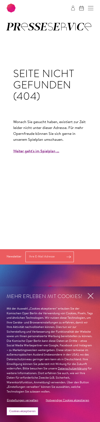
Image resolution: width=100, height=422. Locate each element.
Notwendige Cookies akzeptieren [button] (67, 400)
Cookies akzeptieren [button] (22, 411)
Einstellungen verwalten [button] (22, 400)
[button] (90, 8)
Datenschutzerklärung (72, 368)
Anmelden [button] (69, 257)
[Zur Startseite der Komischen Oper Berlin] (11, 8)
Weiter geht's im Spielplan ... (36, 151)
